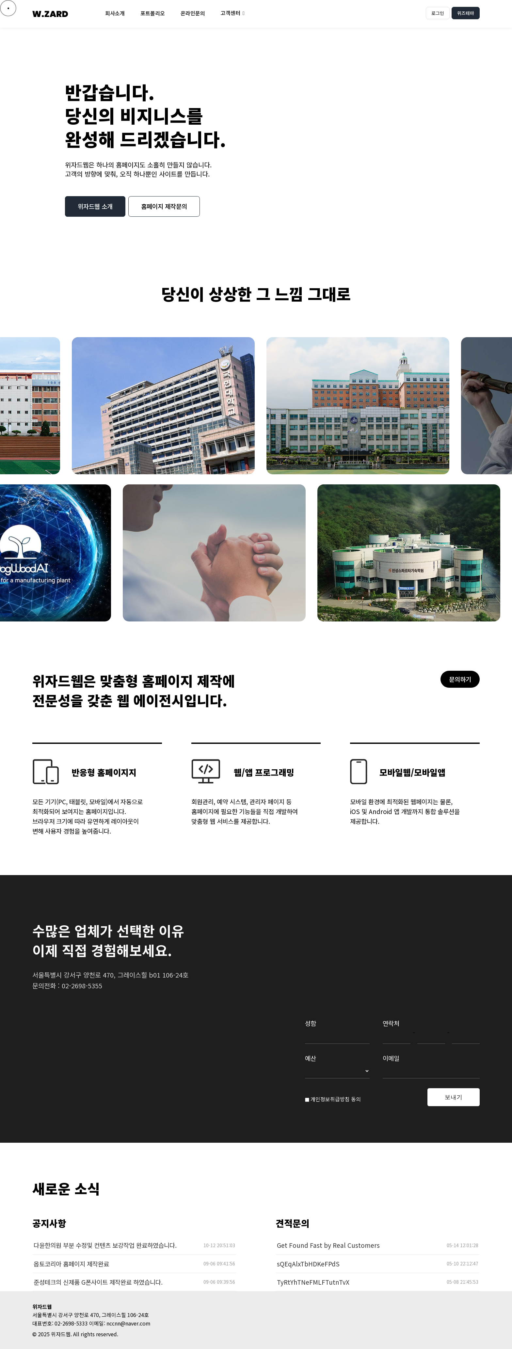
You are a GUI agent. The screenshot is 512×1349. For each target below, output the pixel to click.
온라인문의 (193, 13)
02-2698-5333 (71, 1323)
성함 (310, 1023)
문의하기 (460, 679)
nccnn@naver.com (128, 1323)
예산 (310, 1058)
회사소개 (115, 13)
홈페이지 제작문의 (164, 206)
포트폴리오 (152, 13)
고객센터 (230, 13)
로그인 (437, 13)
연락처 (391, 1023)
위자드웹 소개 (95, 206)
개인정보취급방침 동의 (333, 1099)
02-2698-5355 (82, 985)
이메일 (391, 1058)
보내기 (453, 1097)
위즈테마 (465, 13)
